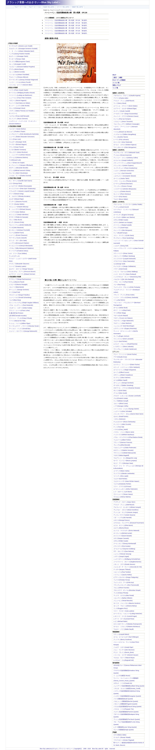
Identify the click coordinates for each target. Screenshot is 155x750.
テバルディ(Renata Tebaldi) (121, 737)
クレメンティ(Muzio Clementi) (18, 118)
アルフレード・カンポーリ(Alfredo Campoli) (127, 507)
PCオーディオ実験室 (118, 80)
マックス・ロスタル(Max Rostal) (123, 595)
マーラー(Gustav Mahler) (16, 204)
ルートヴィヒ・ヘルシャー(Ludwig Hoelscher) (127, 613)
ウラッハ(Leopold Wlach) (121, 634)
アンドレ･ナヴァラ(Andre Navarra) (124, 515)
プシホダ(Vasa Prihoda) (120, 593)
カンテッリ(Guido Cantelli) (121, 111)
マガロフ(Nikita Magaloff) (121, 455)
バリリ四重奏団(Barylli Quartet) (123, 699)
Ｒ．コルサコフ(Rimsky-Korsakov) (19, 196)
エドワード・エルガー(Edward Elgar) (125, 108)
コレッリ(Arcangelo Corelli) (17, 64)
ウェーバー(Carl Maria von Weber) (19, 103)
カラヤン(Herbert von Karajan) (122, 222)
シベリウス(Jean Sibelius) (17, 212)
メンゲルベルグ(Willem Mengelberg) (124, 134)
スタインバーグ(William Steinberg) (124, 256)
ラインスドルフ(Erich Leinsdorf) (123, 339)
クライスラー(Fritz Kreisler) (121, 546)
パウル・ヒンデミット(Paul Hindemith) (21, 305)
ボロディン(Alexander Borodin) (18, 168)
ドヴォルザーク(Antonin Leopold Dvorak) (21, 191)
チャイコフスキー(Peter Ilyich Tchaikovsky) (22, 188)
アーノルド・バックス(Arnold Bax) (19, 328)
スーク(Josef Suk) (14, 292)
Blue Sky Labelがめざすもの (48, 748)
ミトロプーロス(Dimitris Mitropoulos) (124, 189)
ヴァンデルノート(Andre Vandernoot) (125, 349)
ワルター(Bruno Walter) (120, 199)
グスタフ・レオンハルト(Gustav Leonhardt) (127, 396)
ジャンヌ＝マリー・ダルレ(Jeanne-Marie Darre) (128, 414)
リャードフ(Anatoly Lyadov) (17, 266)
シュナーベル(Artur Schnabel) (122, 411)
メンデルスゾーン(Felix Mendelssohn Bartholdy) (24, 134)
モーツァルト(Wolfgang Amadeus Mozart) (22, 92)
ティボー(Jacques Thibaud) (121, 569)
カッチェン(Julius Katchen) (121, 377)
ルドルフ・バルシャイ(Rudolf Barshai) (125, 344)
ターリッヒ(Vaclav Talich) (121, 178)
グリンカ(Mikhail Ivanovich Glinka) (19, 170)
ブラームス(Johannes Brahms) (18, 157)
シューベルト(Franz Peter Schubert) (20, 98)
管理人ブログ (116, 85)
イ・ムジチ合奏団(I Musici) (121, 675)
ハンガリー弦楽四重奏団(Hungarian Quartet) (127, 696)
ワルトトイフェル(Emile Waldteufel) (20, 225)
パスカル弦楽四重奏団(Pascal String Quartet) (127, 706)
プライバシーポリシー (66, 748)
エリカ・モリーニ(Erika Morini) (123, 525)
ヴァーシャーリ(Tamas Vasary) (123, 494)
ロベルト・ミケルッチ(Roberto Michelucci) (126, 626)
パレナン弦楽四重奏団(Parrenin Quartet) (125, 712)
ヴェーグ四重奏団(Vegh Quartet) (123, 729)
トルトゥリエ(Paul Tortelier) (122, 572)
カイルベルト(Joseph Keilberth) (123, 160)
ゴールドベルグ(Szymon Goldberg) (124, 549)
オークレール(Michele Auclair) (122, 533)
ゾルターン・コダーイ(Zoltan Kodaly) (20, 308)
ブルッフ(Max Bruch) (15, 219)
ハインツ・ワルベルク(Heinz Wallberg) (125, 271)
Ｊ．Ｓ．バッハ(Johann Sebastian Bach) (21, 51)
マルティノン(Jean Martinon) (122, 323)
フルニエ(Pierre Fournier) (121, 587)
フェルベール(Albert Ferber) (122, 440)
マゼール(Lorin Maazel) (120, 315)
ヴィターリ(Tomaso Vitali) (17, 59)
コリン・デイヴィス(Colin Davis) (123, 235)
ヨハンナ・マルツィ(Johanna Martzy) (125, 606)
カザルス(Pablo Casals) (120, 220)
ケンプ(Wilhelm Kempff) (120, 401)
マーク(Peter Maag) (119, 313)
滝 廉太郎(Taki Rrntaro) (16, 313)
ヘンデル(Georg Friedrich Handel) (19, 53)
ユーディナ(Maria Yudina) (121, 471)
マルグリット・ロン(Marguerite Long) (125, 458)
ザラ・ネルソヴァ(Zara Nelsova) (123, 551)
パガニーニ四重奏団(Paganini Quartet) (125, 704)
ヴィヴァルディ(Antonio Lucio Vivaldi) (20, 46)
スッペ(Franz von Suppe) (17, 162)
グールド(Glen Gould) (120, 393)
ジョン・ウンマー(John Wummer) (123, 650)
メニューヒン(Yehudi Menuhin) (123, 600)
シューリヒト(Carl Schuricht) (122, 173)
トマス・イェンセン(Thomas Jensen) (125, 181)
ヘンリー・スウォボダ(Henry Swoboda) (125, 297)
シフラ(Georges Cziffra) (120, 406)
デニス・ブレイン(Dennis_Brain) (123, 652)
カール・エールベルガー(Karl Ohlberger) (126, 637)
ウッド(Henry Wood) (119, 103)
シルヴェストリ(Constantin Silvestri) (124, 176)
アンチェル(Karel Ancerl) (121, 207)
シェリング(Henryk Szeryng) (122, 554)
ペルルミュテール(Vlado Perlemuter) (124, 447)
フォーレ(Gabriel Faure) (16, 232)
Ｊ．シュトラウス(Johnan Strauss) (20, 155)
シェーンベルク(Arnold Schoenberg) (20, 297)
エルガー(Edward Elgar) (16, 199)
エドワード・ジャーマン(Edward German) (22, 274)
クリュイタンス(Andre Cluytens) (123, 165)
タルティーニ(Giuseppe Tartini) (18, 56)
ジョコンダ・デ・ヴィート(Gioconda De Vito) (127, 567)
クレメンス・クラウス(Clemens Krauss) (125, 116)
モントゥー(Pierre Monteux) (122, 194)
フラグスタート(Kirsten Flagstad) (123, 740)
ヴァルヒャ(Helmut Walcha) (122, 497)
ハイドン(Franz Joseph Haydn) (18, 90)
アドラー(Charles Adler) (120, 98)
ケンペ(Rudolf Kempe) (120, 233)
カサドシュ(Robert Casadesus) (123, 375)
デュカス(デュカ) (14, 256)
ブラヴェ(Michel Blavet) (16, 69)
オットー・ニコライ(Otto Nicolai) (19, 105)
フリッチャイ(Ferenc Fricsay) (122, 186)
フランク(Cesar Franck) (16, 147)
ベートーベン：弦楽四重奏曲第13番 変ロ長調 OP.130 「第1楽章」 (66, 20)
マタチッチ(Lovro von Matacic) (123, 318)
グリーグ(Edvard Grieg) (16, 194)
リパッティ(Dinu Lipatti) (120, 476)
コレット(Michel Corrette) (17, 72)
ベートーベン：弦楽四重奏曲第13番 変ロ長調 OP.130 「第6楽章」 (66, 33)
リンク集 (115, 88)
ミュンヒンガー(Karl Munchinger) (123, 326)
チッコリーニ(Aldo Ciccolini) (122, 424)
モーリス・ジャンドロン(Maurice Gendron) (126, 603)
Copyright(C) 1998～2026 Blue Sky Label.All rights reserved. (94, 748)
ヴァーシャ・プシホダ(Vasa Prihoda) (20, 318)
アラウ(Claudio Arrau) (120, 357)
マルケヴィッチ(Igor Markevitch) (123, 320)
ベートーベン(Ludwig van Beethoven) (20, 95)
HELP (114, 75)
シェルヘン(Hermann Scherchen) (123, 170)
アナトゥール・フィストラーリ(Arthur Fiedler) (127, 204)
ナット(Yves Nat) (118, 427)
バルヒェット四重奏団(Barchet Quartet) (125, 701)
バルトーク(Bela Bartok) (16, 287)
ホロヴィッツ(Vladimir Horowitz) (123, 450)
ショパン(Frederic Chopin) (17, 131)
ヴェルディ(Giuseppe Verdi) (17, 142)
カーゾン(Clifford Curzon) (121, 372)
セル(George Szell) (119, 264)
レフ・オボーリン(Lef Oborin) (122, 491)
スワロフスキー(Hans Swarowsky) (124, 261)
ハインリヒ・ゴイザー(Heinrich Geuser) (125, 655)
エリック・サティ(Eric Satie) (18, 240)
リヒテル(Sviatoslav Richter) (122, 484)
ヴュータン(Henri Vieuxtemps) (18, 173)
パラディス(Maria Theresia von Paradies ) (22, 111)
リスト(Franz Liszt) (15, 139)
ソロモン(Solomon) (119, 419)
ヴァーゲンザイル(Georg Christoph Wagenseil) (23, 79)
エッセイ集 (115, 82)
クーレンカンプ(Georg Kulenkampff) (124, 543)
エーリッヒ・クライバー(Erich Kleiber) (125, 106)
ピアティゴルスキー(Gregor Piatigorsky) (125, 577)
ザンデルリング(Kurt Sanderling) (123, 238)
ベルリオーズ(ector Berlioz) (17, 129)
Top (70, 10)
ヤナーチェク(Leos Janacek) (18, 238)
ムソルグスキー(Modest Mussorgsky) (20, 186)
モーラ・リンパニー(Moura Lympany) (125, 460)
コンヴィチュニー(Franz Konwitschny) (125, 168)
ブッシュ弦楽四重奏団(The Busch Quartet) (126, 719)
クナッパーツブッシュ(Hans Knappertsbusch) (127, 163)
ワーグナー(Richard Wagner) (18, 144)
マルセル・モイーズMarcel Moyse (124, 657)
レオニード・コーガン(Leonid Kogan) (125, 616)
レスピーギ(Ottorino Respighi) (18, 284)
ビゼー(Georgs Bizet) (15, 183)
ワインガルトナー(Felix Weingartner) (124, 147)
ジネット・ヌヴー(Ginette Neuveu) (124, 564)
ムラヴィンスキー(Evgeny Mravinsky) (125, 328)
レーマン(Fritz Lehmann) (121, 139)
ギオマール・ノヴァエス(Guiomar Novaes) (126, 388)
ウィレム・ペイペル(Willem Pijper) (19, 323)
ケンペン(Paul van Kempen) (122, 119)
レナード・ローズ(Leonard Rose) (123, 619)
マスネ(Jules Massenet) (16, 227)
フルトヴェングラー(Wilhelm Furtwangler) (126, 124)
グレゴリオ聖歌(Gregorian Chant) (19, 61)
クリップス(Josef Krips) (120, 227)
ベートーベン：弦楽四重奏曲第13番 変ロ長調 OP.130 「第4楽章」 (66, 28)
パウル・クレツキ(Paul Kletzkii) (123, 282)
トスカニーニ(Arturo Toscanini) (123, 121)
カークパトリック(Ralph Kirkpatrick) (124, 370)
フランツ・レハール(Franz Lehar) (19, 310)
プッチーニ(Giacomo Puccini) (18, 201)
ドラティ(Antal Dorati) (120, 269)
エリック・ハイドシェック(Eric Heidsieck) (126, 367)
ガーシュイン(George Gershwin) (19, 289)
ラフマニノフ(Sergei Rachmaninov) (20, 279)
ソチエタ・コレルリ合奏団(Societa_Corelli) (126, 688)
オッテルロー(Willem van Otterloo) (124, 217)
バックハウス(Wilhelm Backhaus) (123, 434)
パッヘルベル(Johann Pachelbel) (19, 74)
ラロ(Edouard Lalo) (15, 160)
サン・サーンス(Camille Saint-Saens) (20, 181)
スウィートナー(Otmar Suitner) (123, 253)
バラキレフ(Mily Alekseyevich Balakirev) (21, 248)
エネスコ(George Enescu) (121, 520)
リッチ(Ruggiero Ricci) (120, 608)
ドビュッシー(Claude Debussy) (18, 206)
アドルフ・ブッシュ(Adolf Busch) (123, 100)
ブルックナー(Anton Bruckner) (18, 152)
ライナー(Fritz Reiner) (120, 196)
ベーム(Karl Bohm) (119, 300)
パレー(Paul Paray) (119, 284)
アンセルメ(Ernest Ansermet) (122, 155)
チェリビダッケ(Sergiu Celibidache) (124, 266)
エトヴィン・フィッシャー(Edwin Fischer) (126, 364)
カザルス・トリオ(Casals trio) (122, 683)
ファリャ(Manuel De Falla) (17, 321)
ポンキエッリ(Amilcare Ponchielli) (19, 230)
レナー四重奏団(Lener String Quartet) (125, 727)
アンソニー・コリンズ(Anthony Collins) (125, 157)
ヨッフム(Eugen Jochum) (121, 336)
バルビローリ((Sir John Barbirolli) (123, 279)
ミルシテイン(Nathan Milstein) (122, 598)
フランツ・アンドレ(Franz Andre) (123, 295)
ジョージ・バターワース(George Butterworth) (23, 331)
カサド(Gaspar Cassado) (121, 538)
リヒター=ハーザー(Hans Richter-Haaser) (126, 481)
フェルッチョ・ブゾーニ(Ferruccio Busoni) (22, 271)
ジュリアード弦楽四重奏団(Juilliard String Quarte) (128, 686)
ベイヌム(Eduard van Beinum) (122, 132)
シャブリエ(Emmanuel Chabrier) (19, 243)
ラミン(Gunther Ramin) (120, 137)
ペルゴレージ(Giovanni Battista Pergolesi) (22, 66)
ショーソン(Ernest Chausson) (18, 235)
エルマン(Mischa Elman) (121, 528)
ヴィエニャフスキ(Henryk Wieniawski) (21, 245)
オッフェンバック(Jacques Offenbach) (21, 165)
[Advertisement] (24, 26)
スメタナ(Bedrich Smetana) (17, 149)
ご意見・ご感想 (117, 77)
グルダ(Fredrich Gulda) (120, 398)
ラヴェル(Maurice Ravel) (16, 282)
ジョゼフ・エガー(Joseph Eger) (123, 647)
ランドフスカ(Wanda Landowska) (123, 473)
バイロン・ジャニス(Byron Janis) (123, 432)
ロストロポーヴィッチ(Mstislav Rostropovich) (127, 624)
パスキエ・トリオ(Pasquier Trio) (123, 709)
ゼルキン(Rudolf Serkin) (120, 416)
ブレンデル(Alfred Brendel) (121, 445)
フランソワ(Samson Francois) (122, 442)
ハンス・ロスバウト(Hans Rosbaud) (124, 274)
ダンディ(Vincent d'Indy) (16, 222)
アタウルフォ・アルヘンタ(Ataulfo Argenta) (126, 95)
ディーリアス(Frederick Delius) (18, 251)
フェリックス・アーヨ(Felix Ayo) (123, 582)
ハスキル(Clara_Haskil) (120, 429)
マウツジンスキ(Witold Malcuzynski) (124, 453)
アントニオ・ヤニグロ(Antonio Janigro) (125, 512)
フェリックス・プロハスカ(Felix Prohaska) (126, 287)
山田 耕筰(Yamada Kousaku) (18, 315)
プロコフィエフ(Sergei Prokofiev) (19, 295)
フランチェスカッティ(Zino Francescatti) (126, 585)
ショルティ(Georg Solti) (120, 246)
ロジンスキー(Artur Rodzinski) (122, 142)
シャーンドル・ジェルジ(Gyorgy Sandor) (126, 409)
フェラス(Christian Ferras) (121, 580)
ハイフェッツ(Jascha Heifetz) (122, 575)
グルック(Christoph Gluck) (17, 108)
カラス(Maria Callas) (119, 735)
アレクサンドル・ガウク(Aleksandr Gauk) (126, 152)
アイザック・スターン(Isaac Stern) (124, 502)
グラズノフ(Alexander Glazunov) (19, 263)
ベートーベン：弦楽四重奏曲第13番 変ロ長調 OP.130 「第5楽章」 (66, 31)
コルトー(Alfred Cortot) (120, 403)
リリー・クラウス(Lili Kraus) (122, 486)
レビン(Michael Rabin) (120, 621)
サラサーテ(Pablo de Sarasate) (18, 217)
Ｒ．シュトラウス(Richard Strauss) (20, 209)
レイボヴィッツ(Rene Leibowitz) (123, 346)
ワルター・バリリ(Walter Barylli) (123, 629)
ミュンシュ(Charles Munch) (122, 191)
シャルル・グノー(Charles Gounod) (20, 175)
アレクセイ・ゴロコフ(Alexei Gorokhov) (125, 510)
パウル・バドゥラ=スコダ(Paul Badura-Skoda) (127, 437)
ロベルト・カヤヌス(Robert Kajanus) (124, 144)
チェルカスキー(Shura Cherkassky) (124, 422)
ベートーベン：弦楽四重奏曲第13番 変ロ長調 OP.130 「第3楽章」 (66, 25)
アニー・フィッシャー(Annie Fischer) (125, 354)
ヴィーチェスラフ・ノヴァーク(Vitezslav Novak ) (24, 326)
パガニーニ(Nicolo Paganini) (17, 100)
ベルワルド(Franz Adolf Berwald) (19, 116)
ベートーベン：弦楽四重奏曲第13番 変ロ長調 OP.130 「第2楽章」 (66, 23)
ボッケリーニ (13, 113)
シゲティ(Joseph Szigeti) (121, 556)
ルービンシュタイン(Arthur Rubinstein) (125, 489)
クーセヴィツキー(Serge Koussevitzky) (125, 113)
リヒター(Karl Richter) (120, 341)
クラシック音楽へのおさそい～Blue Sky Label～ (34, 2)
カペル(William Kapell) (120, 380)
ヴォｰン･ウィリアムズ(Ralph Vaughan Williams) (24, 302)
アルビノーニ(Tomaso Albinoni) (18, 77)
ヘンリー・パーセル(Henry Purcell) (20, 82)
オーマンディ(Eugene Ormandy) (123, 215)
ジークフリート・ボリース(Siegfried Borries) (127, 562)
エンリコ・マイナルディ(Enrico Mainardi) (126, 530)
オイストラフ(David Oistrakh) (122, 536)
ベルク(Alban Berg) (15, 300)
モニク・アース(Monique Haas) (123, 463)
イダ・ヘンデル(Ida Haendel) (122, 517)
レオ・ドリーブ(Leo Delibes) (18, 253)
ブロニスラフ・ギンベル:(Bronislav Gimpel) (126, 590)
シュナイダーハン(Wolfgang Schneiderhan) (126, 559)
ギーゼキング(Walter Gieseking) (123, 385)
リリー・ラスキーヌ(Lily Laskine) (123, 611)
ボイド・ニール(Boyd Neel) (121, 310)
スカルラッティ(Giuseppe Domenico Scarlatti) (23, 48)
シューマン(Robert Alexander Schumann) (21, 136)
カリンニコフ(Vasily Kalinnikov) (18, 214)
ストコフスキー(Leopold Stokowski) (124, 258)
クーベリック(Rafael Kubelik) (122, 225)
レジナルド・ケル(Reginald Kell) (123, 660)
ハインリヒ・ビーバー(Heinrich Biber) (20, 85)
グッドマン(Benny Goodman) (122, 639)
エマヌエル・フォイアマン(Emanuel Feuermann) (128, 523)
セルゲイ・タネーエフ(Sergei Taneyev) (21, 269)
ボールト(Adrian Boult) (120, 307)
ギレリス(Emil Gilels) (119, 390)
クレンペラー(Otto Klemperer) (122, 230)
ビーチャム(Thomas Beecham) (123, 183)
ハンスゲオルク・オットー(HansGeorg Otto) (127, 277)
